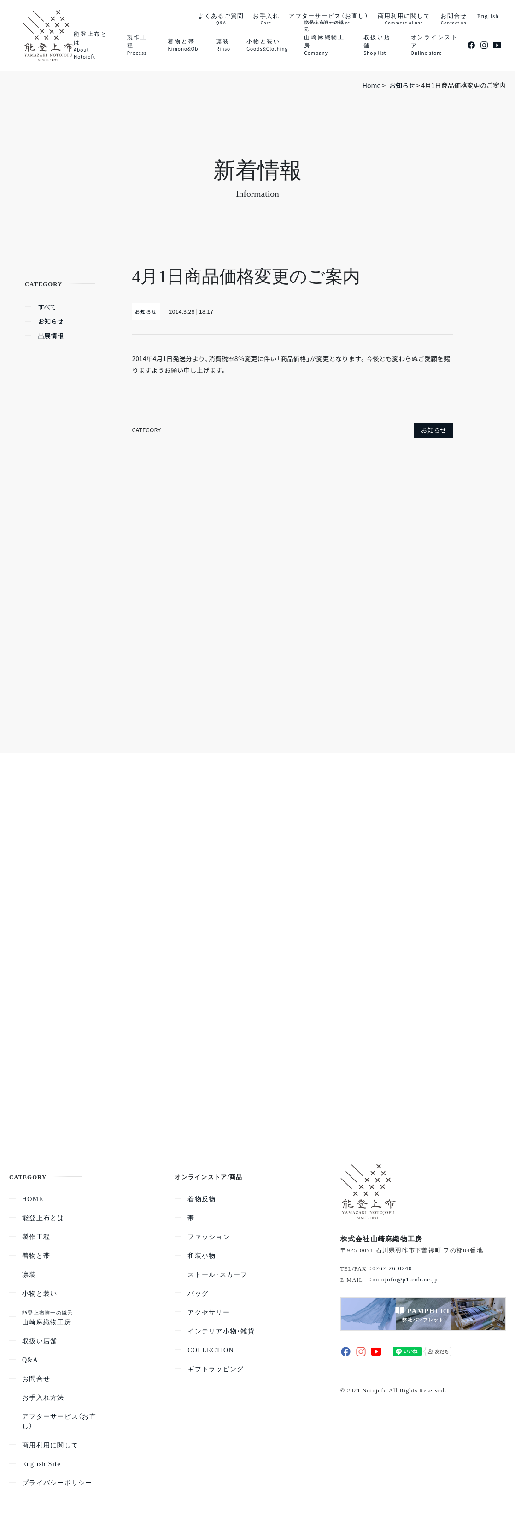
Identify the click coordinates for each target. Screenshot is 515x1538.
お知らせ (433, 429)
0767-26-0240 (392, 1268)
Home (371, 85)
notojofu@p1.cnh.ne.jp (405, 1279)
